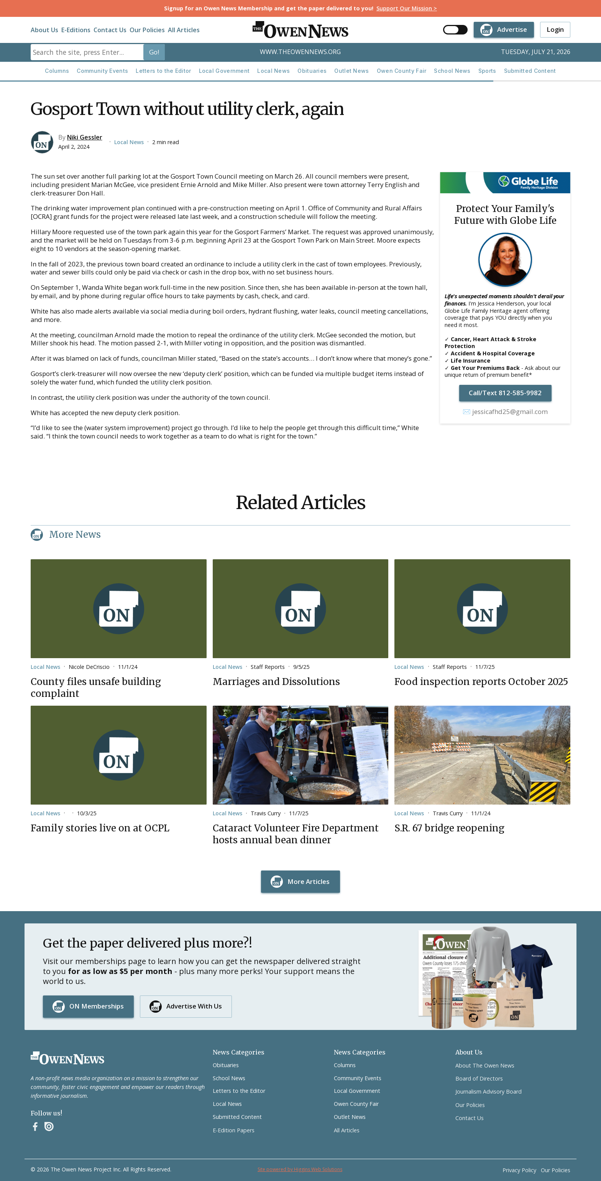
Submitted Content (530, 70)
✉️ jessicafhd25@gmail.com (505, 411)
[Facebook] (35, 1126)
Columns (57, 70)
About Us (44, 30)
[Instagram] (49, 1126)
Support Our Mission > (406, 8)
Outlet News (351, 70)
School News (452, 70)
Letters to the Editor (163, 70)
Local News (273, 70)
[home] (300, 29)
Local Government (224, 70)
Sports (487, 70)
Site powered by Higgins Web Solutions (300, 1169)
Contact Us (110, 30)
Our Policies (147, 30)
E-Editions (75, 30)
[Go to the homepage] (67, 1058)
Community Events (102, 70)
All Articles (184, 30)
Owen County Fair (402, 70)
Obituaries (312, 70)
